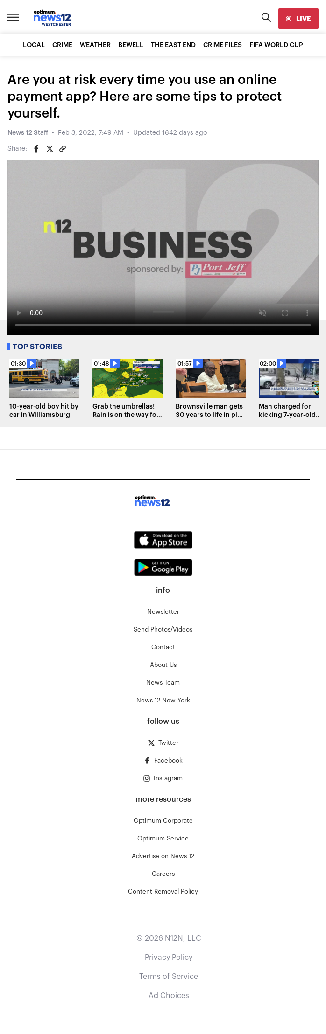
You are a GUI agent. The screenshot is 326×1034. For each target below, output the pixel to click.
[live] (298, 18)
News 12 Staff (27, 133)
